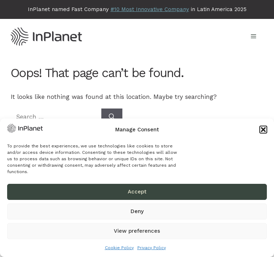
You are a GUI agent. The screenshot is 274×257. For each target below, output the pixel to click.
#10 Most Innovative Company (150, 9)
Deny (137, 211)
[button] (263, 129)
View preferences (137, 231)
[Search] (111, 117)
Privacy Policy (151, 247)
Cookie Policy (119, 247)
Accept (137, 191)
